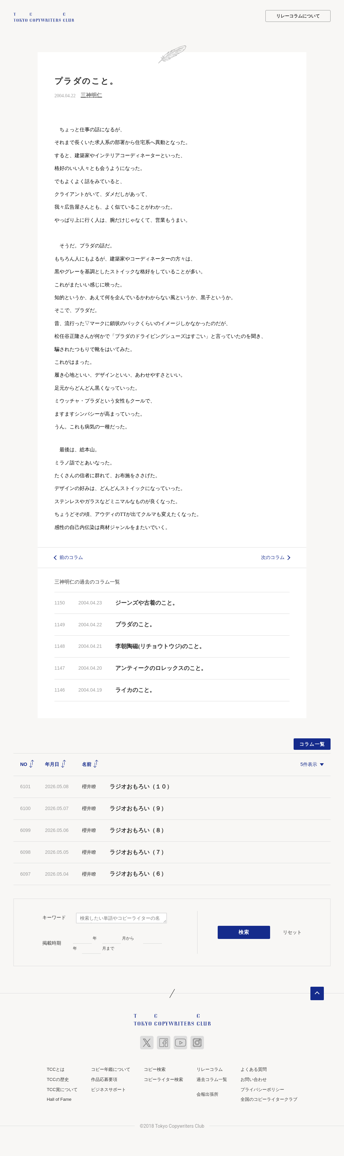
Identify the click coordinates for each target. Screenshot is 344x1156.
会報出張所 (207, 1093)
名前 (90, 763)
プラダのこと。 (135, 624)
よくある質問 (254, 1069)
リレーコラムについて (298, 16)
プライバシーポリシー (262, 1088)
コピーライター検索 (163, 1078)
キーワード (54, 916)
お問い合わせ (254, 1078)
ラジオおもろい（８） (138, 830)
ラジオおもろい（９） (138, 808)
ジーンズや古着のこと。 (146, 602)
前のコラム (71, 556)
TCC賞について (62, 1088)
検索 (244, 932)
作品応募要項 (104, 1078)
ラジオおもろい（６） (138, 873)
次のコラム (273, 556)
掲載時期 (51, 942)
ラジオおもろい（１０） (141, 786)
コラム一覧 (312, 743)
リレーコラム (210, 1069)
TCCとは (55, 1069)
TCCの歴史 (58, 1078)
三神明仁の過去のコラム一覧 (87, 581)
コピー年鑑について (110, 1069)
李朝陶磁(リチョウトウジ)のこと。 (160, 646)
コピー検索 (155, 1069)
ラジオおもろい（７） (138, 851)
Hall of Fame (59, 1098)
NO (27, 763)
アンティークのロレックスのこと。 (161, 667)
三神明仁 (91, 94)
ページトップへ (317, 993)
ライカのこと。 (135, 689)
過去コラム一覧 (212, 1078)
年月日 (56, 763)
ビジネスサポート (108, 1088)
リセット (292, 931)
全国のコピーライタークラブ (269, 1098)
